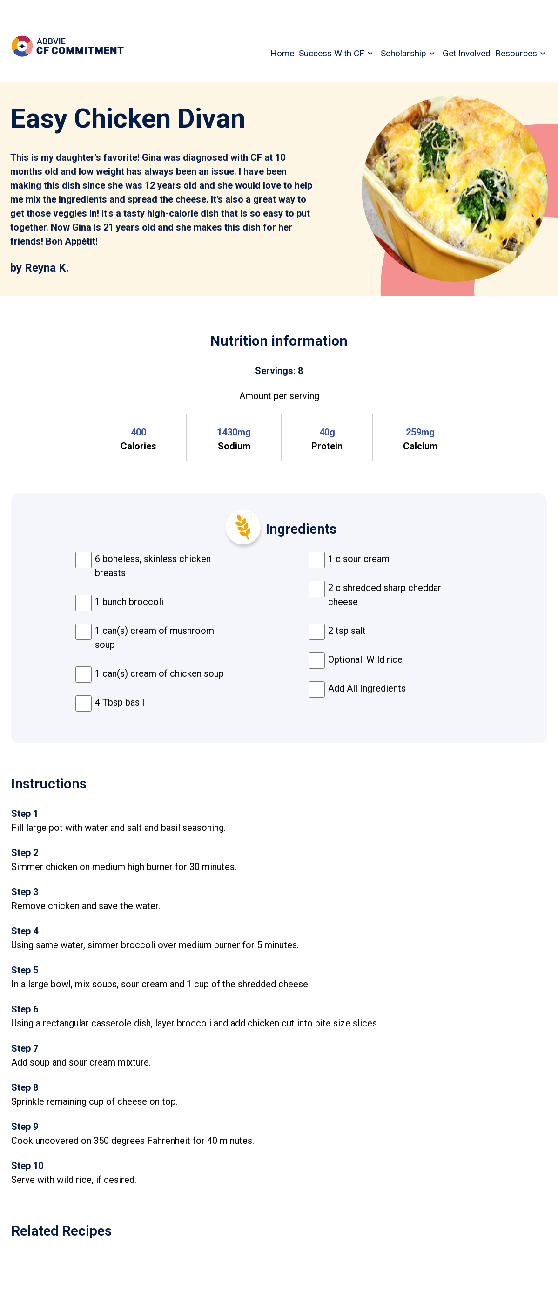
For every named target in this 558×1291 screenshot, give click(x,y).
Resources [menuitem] (516, 53)
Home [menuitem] (282, 53)
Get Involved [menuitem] (467, 53)
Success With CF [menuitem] (331, 53)
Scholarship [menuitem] (403, 53)
